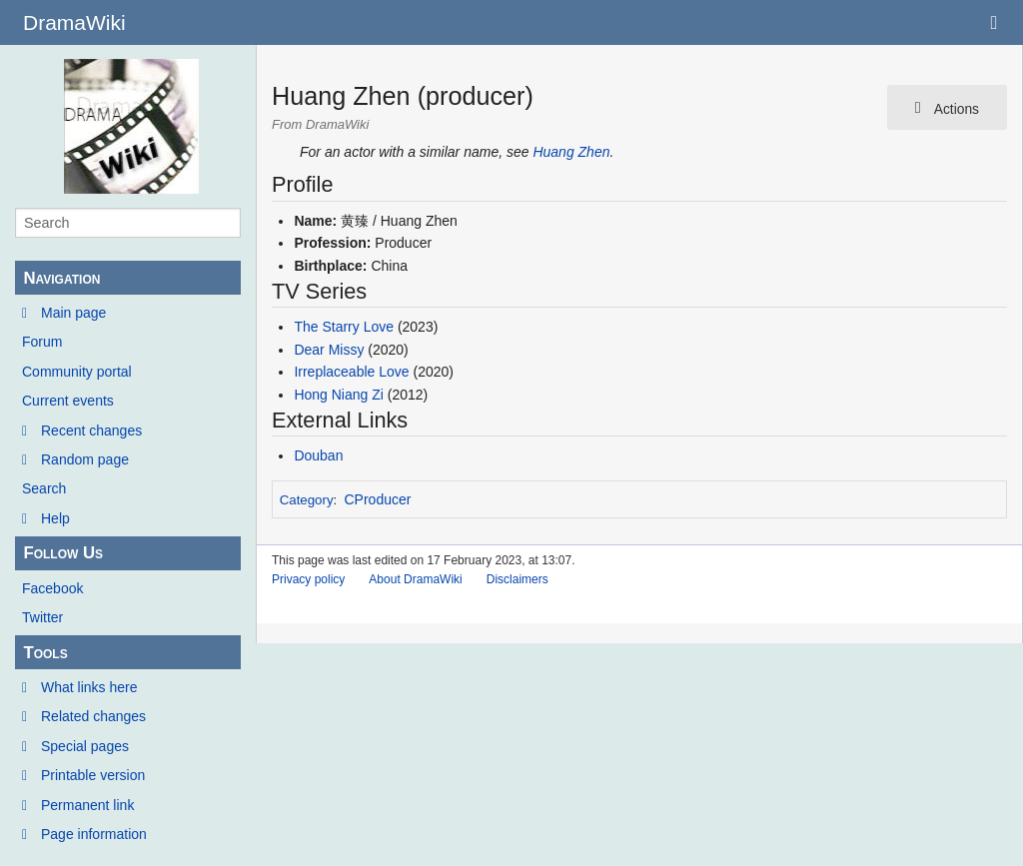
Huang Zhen (570, 152)
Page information (94, 834)
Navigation (61, 278)
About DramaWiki (415, 579)
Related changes (93, 716)
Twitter (42, 617)
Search (44, 488)
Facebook (52, 588)
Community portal (77, 372)
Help (55, 518)
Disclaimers (517, 579)
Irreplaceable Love (351, 372)
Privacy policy (308, 579)
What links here (89, 687)
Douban (318, 455)
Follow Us (63, 552)
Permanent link (87, 805)
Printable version (93, 775)
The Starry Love (344, 327)
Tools (45, 652)
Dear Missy (329, 350)
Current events (68, 401)
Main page (73, 313)
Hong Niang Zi (339, 395)
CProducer (378, 499)
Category (307, 499)
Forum (42, 342)
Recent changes (91, 430)
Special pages (85, 746)
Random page (85, 459)
